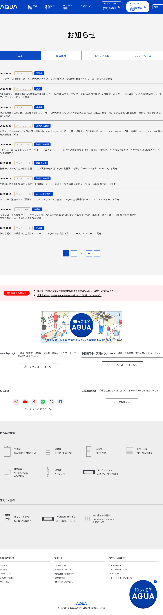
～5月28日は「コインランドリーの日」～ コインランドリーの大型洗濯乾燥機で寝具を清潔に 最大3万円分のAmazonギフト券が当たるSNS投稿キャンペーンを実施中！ (80, 154)
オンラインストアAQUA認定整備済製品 (136, 6)
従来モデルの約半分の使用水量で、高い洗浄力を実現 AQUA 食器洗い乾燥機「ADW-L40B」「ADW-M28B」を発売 (62, 171)
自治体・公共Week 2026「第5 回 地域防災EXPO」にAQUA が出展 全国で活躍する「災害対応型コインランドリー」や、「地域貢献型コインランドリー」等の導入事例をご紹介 (81, 134)
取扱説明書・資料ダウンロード (67, 577)
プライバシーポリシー (118, 574)
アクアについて (86, 7)
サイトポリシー (115, 570)
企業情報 (3, 570)
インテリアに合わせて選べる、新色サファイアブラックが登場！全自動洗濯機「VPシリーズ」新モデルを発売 (60, 79)
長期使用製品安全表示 (63, 585)
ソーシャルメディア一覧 (38, 413)
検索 (156, 6)
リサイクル (4, 585)
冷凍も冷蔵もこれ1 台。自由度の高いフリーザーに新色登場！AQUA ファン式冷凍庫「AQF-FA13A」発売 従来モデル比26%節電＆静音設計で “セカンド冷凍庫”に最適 (81, 115)
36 (89, 258)
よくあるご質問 (60, 570)
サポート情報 (67, 7)
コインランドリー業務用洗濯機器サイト (109, 6)
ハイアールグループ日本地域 (120, 581)
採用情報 (3, 574)
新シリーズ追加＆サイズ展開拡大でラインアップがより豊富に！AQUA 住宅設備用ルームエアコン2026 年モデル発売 (64, 203)
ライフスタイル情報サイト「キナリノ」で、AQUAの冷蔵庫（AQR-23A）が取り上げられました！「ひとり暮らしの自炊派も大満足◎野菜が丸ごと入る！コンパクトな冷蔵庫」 (72, 220)
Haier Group (114, 577)
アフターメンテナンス (63, 574)
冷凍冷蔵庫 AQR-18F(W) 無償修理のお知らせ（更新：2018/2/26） (75, 299)
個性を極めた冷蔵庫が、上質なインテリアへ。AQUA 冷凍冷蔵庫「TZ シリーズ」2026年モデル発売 (54, 238)
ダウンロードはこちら (38, 372)
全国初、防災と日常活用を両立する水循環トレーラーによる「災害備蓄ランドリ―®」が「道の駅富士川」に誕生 (61, 187)
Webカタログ (5, 577)
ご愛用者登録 (59, 581)
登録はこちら (122, 406)
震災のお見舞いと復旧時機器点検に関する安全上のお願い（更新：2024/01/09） (83, 295)
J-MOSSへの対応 (7, 581)
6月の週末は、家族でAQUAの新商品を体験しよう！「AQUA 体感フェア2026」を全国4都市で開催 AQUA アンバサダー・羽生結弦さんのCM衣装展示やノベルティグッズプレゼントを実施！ (80, 96)
